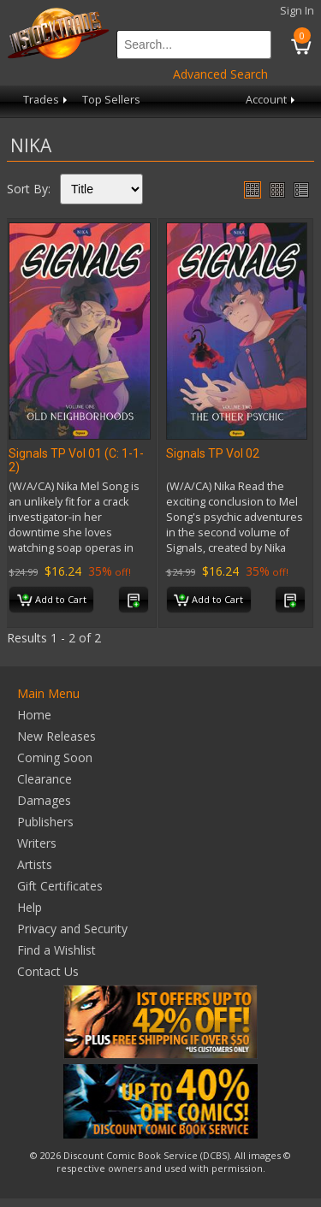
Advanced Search (220, 74)
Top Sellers (111, 99)
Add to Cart (51, 600)
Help (29, 907)
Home (34, 715)
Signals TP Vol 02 (212, 453)
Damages (44, 800)
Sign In (297, 10)
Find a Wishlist (56, 950)
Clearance (44, 779)
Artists (34, 864)
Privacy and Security (72, 928)
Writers (36, 843)
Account (272, 99)
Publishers (45, 822)
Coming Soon (54, 757)
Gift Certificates (60, 886)
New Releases (56, 736)
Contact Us (48, 971)
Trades (46, 99)
